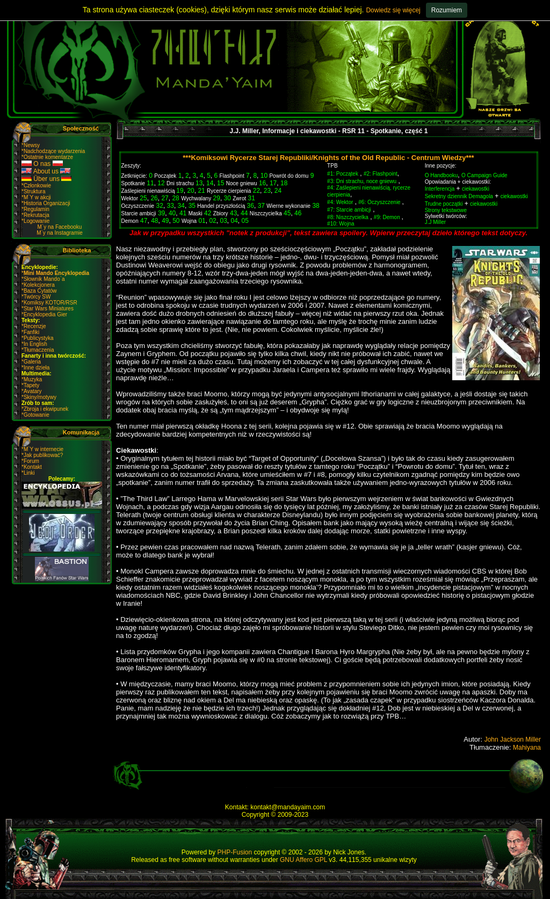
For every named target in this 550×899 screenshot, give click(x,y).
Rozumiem (446, 10)
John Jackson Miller (512, 739)
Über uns (46, 179)
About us (46, 171)
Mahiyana (527, 747)
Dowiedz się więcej (393, 10)
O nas (42, 164)
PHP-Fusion (235, 852)
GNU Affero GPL (303, 860)
